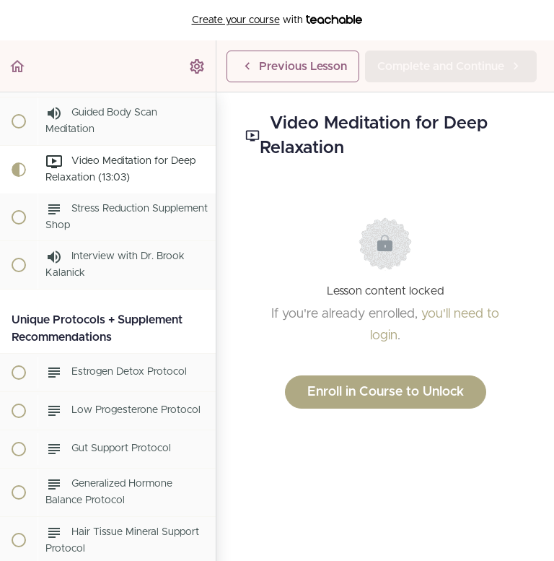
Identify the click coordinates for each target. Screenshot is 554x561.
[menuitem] (198, 66)
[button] (18, 66)
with (277, 20)
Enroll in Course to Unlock (385, 392)
